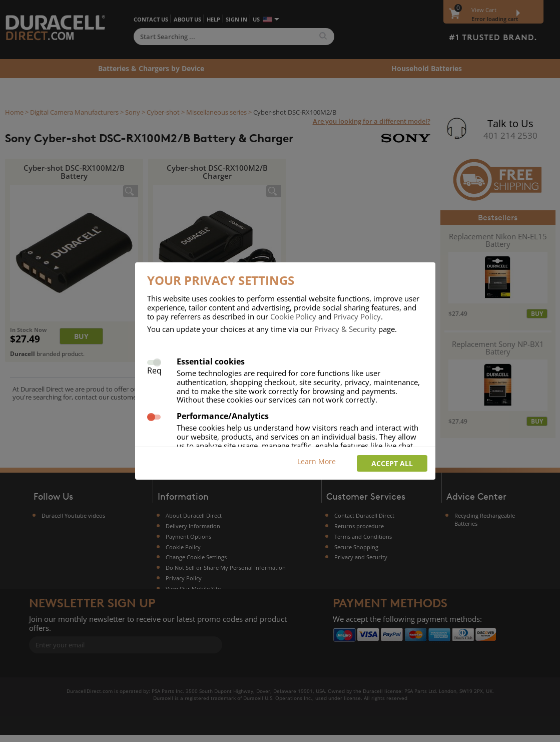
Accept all (392, 463)
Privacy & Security (345, 329)
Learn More (316, 461)
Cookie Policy (293, 316)
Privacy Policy (357, 316)
